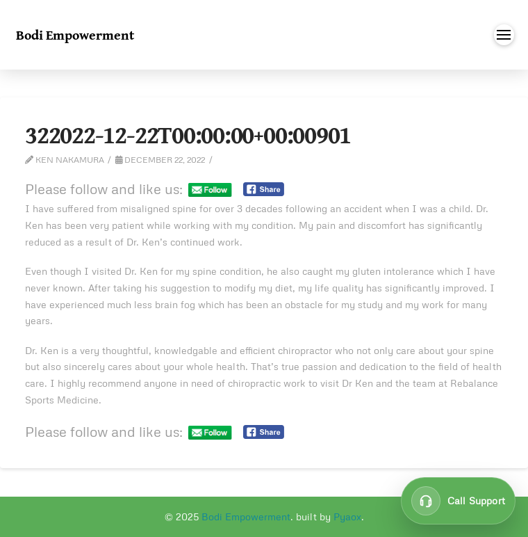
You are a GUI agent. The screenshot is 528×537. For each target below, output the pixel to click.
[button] (504, 34)
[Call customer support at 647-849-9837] (458, 500)
